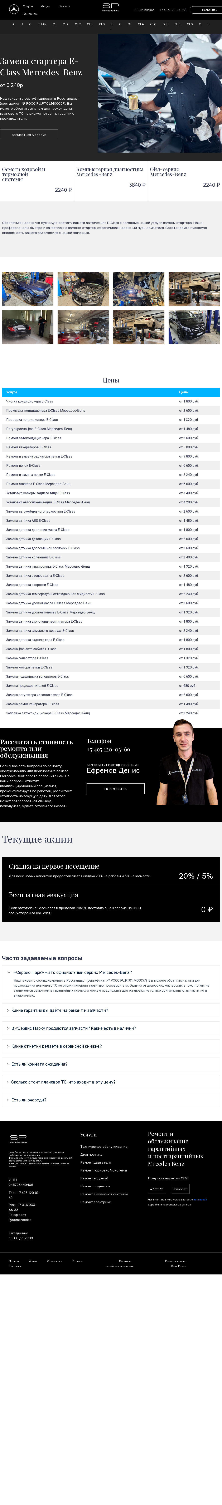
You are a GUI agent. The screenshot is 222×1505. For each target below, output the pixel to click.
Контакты (30, 13)
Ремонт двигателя (95, 1162)
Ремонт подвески (95, 1186)
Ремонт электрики (95, 1202)
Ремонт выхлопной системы (104, 1194)
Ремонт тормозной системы (103, 1170)
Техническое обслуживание (103, 1146)
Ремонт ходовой (94, 1178)
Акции (45, 6)
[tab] (111, 972)
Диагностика (91, 1154)
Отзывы (64, 6)
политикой (200, 1199)
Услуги (28, 6)
